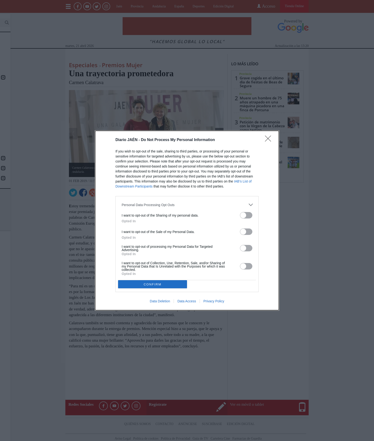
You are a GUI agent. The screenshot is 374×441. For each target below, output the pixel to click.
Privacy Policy (213, 301)
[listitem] (187, 204)
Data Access (186, 301)
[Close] (269, 140)
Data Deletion (160, 301)
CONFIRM (152, 284)
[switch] (246, 215)
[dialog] (187, 220)
